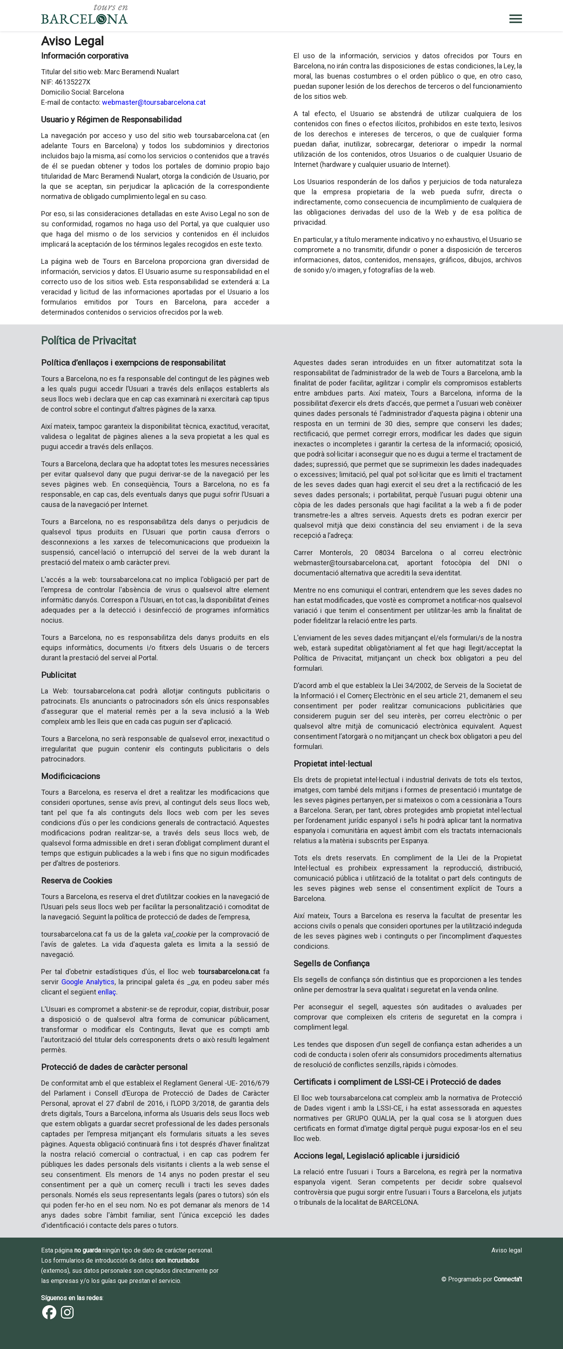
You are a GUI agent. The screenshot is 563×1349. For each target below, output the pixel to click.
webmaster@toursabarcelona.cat (154, 102)
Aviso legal (506, 1250)
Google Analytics (88, 982)
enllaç (107, 992)
